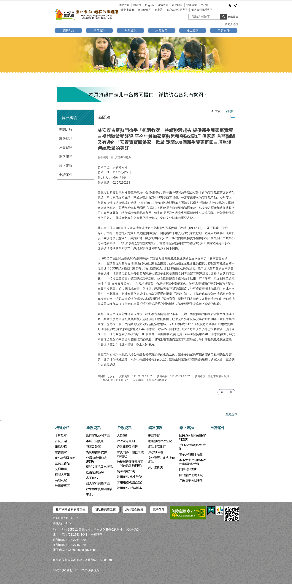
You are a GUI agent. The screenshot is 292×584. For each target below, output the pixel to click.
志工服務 (92, 477)
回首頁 (137, 5)
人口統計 (123, 435)
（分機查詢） (97, 534)
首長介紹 (61, 441)
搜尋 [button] (223, 17)
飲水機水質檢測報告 (99, 489)
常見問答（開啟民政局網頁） (130, 454)
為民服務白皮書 (96, 452)
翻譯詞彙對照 (126, 471)
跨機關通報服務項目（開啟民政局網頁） (130, 463)
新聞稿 (230, 111)
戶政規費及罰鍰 (127, 446)
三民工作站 (62, 463)
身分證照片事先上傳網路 (161, 459)
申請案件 (224, 30)
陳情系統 (163, 5)
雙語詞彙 (191, 5)
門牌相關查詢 (188, 469)
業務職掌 (61, 452)
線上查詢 (193, 30)
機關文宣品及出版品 (99, 466)
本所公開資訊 (95, 441)
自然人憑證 (231, 24)
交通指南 (61, 469)
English (149, 5)
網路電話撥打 (157, 446)
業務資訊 (99, 30)
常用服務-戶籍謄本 (129, 488)
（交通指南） (133, 529)
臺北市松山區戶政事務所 (86, 14)
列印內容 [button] (233, 117)
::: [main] (99, 108)
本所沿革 (61, 435)
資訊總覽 (69, 117)
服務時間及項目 (65, 457)
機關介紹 (68, 30)
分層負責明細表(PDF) (96, 459)
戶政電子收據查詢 (191, 480)
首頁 (217, 111)
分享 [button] (235, 5)
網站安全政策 (134, 509)
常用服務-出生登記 (129, 476)
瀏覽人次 (58, 523)
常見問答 (177, 5)
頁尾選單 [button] (231, 414)
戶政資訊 (131, 30)
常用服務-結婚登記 (129, 482)
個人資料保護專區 (201, 9)
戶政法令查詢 (126, 441)
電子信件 (159, 509)
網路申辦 (154, 435)
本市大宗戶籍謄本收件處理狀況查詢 (192, 462)
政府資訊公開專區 (177, 9)
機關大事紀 (62, 474)
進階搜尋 (233, 16)
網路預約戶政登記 (160, 441)
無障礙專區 (144, 9)
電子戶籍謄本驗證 (191, 454)
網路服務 (161, 30)
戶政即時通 (155, 452)
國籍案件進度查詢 (191, 475)
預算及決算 (93, 446)
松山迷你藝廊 (95, 472)
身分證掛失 (155, 467)
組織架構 (61, 446)
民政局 (205, 5)
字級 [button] (230, 5)
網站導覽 (124, 5)
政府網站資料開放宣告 (70, 509)
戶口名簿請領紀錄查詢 (192, 446)
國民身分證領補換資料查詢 (192, 437)
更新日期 (58, 517)
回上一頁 (226, 392)
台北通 (159, 9)
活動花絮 (61, 480)
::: (54, 2)
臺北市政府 (127, 9)
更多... (90, 494)
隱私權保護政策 (105, 509)
